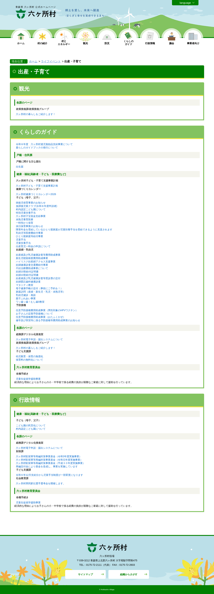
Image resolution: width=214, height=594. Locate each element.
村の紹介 (42, 43)
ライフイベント (51, 61)
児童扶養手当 (23, 243)
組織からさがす (128, 574)
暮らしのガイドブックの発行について (37, 147)
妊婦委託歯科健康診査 (28, 281)
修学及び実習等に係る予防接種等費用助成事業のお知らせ (48, 320)
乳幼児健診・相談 (26, 295)
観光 (85, 43)
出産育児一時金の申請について (33, 246)
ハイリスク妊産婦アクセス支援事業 (35, 261)
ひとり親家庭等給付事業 (29, 236)
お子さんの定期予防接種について (34, 313)
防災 (107, 43)
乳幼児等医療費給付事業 (29, 232)
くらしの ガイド (128, 43)
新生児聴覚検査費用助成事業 (32, 258)
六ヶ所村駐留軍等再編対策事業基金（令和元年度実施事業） (49, 459)
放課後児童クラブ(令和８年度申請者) (36, 206)
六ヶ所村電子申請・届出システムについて (39, 339)
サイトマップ (85, 574)
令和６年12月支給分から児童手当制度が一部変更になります (49, 475)
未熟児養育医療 (24, 219)
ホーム (21, 43)
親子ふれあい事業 (26, 298)
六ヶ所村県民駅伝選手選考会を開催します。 (40, 483)
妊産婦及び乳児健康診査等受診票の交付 (38, 278)
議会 (171, 43)
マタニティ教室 (24, 285)
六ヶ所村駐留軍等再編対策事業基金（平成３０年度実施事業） (50, 463)
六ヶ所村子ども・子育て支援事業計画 (37, 185)
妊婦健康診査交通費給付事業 (32, 264)
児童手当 (21, 239)
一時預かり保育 (24, 222)
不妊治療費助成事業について (32, 268)
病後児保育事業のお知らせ (31, 202)
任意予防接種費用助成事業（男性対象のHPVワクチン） (47, 310)
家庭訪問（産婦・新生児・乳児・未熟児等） (40, 291)
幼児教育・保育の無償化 (29, 356)
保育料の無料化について (29, 359)
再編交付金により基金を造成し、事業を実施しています (47, 466)
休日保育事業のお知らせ (29, 226)
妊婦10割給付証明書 (27, 271)
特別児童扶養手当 (26, 212)
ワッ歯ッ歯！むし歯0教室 (30, 301)
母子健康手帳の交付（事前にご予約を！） (39, 288)
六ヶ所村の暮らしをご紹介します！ (35, 114)
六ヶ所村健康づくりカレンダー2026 (36, 194)
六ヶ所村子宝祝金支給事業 (31, 216)
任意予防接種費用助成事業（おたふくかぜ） (40, 317)
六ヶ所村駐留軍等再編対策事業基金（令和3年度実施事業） (49, 456)
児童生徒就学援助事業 (28, 378)
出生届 (19, 166)
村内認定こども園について (31, 209)
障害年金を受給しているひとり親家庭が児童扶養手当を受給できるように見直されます (64, 229)
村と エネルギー (64, 43)
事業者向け (193, 43)
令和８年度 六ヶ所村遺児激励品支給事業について (44, 144)
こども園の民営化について (31, 425)
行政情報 (150, 43)
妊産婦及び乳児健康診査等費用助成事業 (38, 254)
